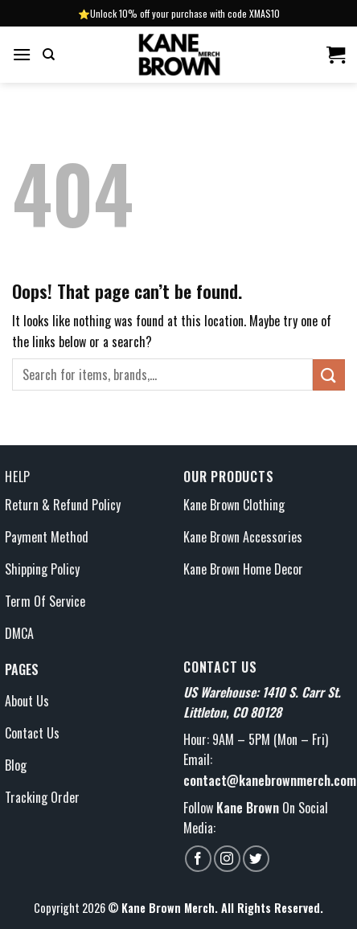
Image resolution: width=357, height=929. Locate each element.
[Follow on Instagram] (227, 858)
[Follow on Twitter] (256, 858)
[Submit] (329, 375)
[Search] (49, 54)
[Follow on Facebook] (198, 858)
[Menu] (21, 54)
